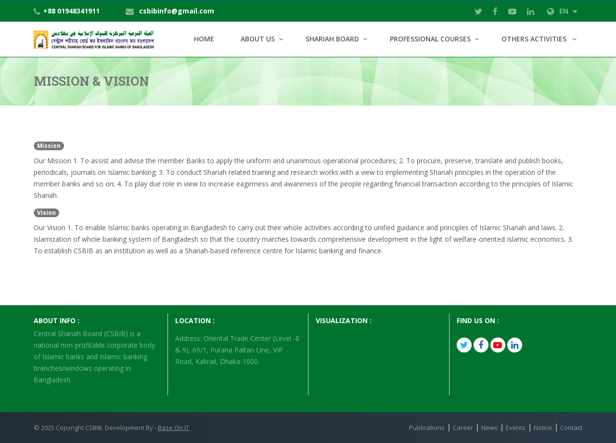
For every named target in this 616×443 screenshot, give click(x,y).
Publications (427, 427)
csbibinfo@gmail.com (176, 10)
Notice (543, 427)
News (489, 427)
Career (463, 427)
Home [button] (204, 38)
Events (516, 427)
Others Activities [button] (534, 38)
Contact (571, 427)
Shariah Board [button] (332, 38)
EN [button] (562, 10)
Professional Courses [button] (430, 38)
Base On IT (173, 427)
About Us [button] (258, 38)
